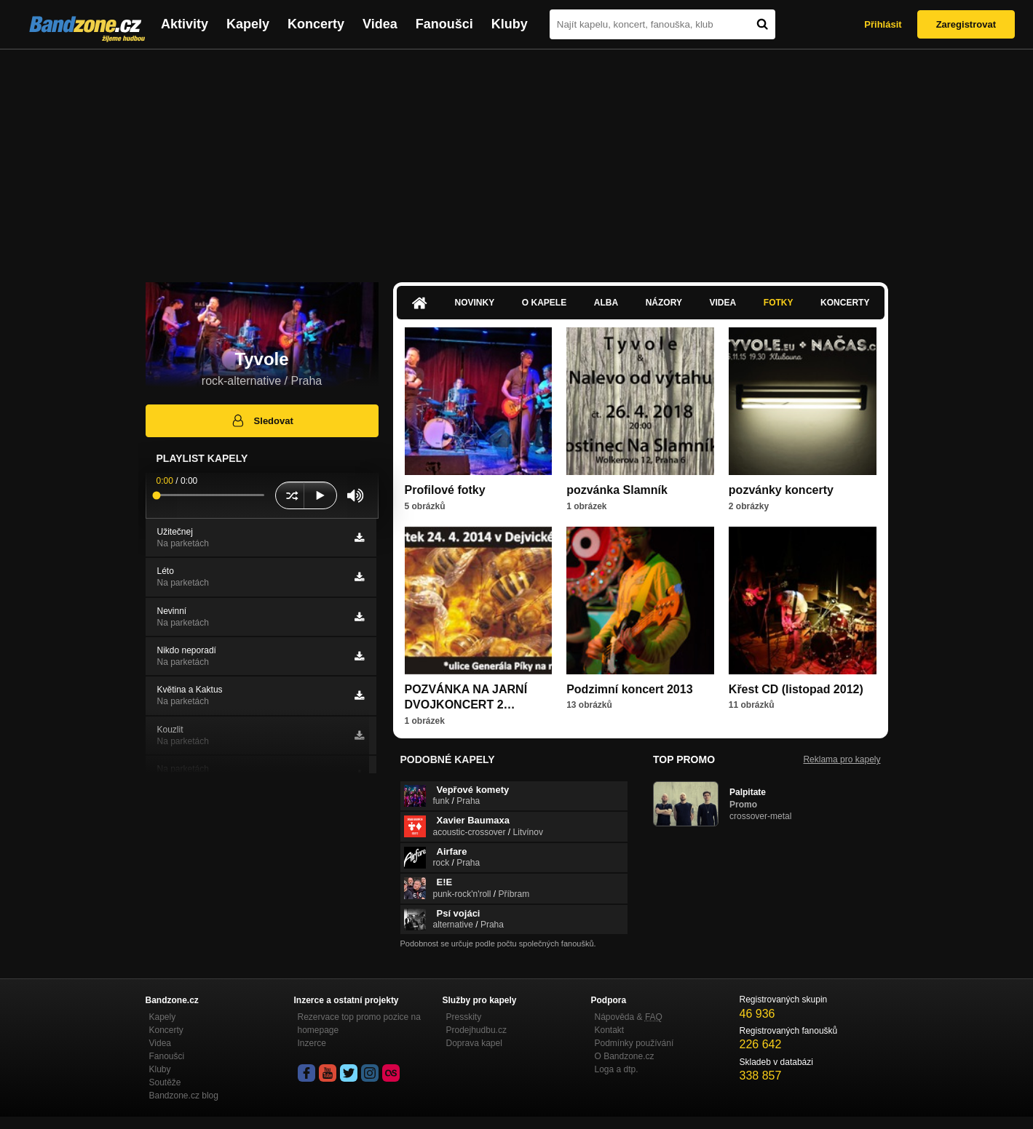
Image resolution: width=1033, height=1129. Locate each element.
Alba (606, 303)
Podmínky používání (634, 1043)
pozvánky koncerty (781, 490)
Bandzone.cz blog (183, 1095)
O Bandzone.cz (624, 1056)
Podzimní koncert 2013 (629, 689)
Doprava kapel (474, 1043)
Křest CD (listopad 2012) (796, 689)
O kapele (544, 303)
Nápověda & (628, 1017)
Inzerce (312, 1043)
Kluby (509, 24)
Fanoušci (444, 24)
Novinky (475, 303)
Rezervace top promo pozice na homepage (359, 1023)
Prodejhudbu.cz (476, 1030)
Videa (380, 24)
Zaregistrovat (966, 24)
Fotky (778, 303)
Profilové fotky (445, 490)
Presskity (464, 1017)
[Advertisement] (517, 158)
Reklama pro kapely (841, 759)
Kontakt (610, 1030)
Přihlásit (882, 24)
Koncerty (316, 24)
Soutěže (165, 1082)
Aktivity (184, 24)
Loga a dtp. (616, 1069)
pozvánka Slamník (617, 490)
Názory (664, 303)
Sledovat (261, 420)
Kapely (247, 24)
